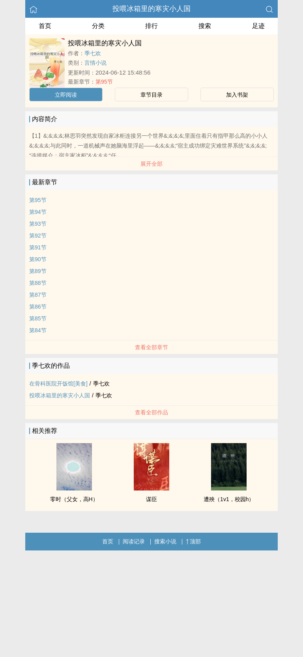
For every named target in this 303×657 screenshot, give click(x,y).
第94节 (38, 212)
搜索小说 (165, 541)
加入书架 (237, 95)
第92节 (38, 235)
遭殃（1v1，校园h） (229, 499)
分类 (98, 25)
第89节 (38, 271)
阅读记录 (134, 541)
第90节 (38, 259)
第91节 (38, 247)
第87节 (38, 295)
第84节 (38, 330)
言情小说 (95, 63)
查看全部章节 (151, 347)
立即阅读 (66, 95)
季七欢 (92, 53)
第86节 (38, 306)
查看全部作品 (151, 412)
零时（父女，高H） (74, 499)
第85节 (38, 318)
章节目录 (151, 95)
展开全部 (151, 164)
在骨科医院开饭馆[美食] (58, 383)
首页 (45, 25)
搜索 (204, 25)
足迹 (258, 25)
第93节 (38, 224)
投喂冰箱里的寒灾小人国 (151, 9)
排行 (151, 25)
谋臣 (151, 499)
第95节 (104, 82)
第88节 (38, 283)
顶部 (193, 541)
